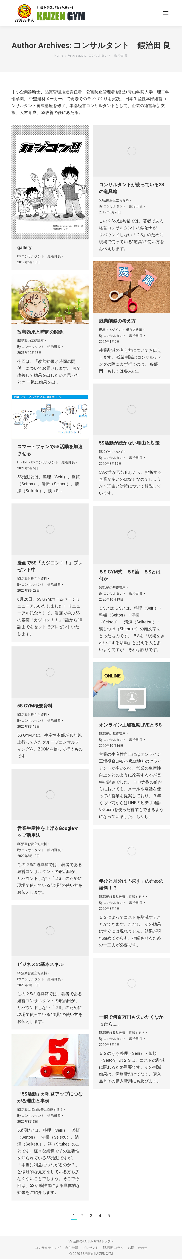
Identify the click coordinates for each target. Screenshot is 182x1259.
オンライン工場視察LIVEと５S (130, 725)
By (39, 256)
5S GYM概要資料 (34, 706)
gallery (24, 247)
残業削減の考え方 (117, 321)
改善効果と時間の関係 (40, 332)
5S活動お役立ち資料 (114, 200)
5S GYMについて (111, 452)
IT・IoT (22, 462)
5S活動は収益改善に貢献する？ (122, 896)
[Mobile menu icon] (165, 13)
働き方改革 (134, 329)
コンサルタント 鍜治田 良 (121, 45)
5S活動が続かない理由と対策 (129, 443)
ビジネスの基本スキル (40, 964)
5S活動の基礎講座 (30, 341)
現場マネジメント (112, 329)
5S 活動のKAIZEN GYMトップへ (91, 1241)
